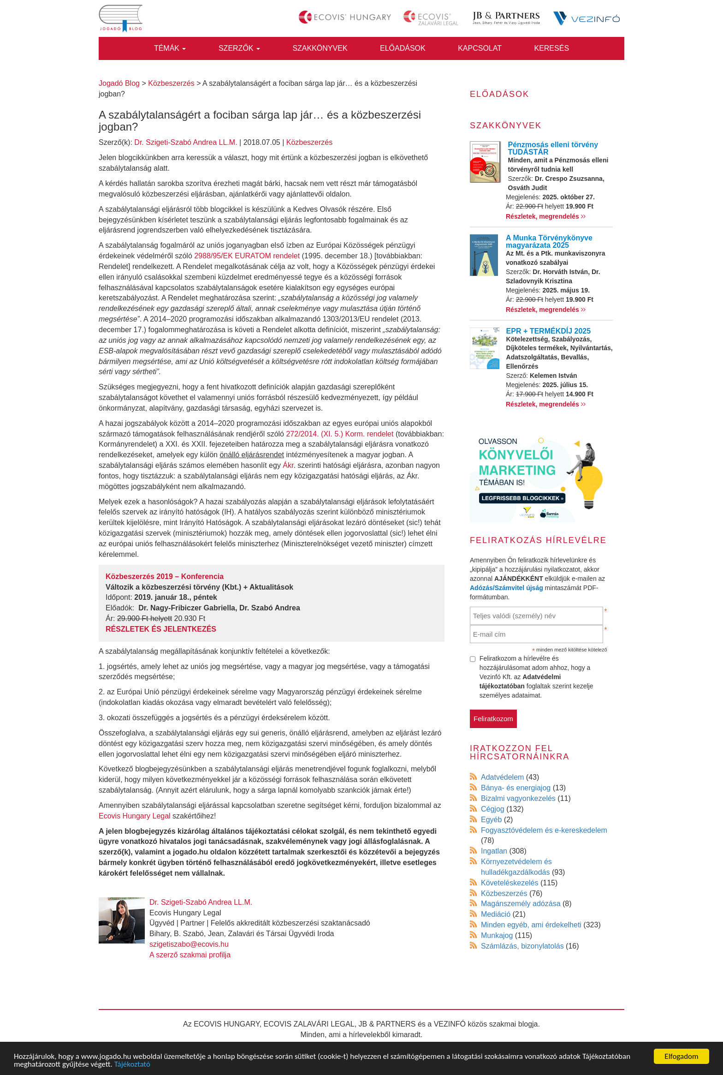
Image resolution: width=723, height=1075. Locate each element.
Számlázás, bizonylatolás (522, 946)
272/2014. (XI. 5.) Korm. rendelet (339, 434)
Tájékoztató (132, 1065)
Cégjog (492, 809)
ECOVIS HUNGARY (227, 1024)
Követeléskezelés (510, 883)
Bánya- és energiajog (516, 788)
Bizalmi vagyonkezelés (518, 798)
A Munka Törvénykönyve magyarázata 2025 (549, 241)
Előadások (403, 48)
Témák (170, 48)
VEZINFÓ (450, 1024)
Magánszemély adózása (521, 904)
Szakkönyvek (319, 48)
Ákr (288, 465)
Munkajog (497, 935)
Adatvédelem (502, 777)
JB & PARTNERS (387, 1024)
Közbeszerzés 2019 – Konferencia (165, 576)
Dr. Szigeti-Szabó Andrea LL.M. (185, 142)
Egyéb (491, 820)
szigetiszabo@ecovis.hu (189, 944)
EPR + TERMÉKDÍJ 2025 (548, 331)
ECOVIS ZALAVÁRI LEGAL (309, 1024)
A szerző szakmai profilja (190, 955)
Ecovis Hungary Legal (135, 816)
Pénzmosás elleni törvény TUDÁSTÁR (553, 148)
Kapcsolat (480, 48)
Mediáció (495, 914)
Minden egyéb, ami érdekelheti (531, 925)
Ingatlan (494, 851)
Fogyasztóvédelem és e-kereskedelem (544, 830)
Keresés (551, 48)
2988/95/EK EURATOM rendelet (247, 256)
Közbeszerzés (309, 142)
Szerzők (239, 48)
